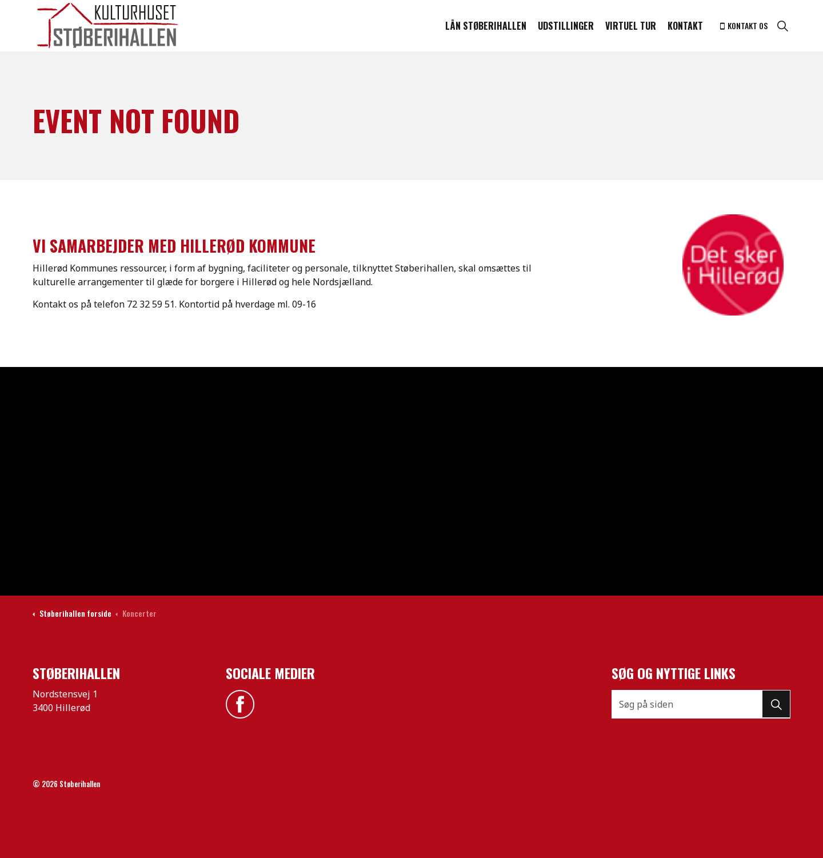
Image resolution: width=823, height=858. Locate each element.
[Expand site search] (782, 25)
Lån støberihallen (485, 26)
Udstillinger (566, 26)
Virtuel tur (630, 26)
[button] (776, 704)
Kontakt (685, 26)
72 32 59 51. (152, 304)
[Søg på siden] (701, 704)
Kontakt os (744, 25)
